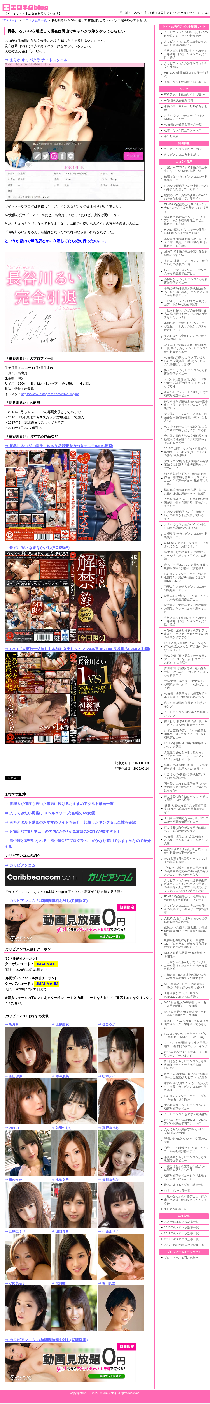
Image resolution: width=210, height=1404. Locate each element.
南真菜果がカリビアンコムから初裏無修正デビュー (185, 1159)
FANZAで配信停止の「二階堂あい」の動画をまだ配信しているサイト (185, 515)
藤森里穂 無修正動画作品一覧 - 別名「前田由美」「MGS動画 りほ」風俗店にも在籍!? (186, 242)
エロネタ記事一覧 (34, 20)
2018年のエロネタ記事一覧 (181, 1239)
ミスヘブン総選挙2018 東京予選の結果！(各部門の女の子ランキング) (186, 1044)
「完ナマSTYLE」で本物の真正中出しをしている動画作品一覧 (185, 169)
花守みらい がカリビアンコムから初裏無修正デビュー (186, 588)
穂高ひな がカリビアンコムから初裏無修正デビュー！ (186, 178)
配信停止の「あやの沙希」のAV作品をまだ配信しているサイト (185, 197)
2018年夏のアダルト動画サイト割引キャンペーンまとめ (185, 1053)
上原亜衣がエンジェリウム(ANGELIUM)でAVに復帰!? (181, 995)
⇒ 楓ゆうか (13, 1180)
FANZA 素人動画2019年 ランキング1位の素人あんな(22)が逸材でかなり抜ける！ (186, 646)
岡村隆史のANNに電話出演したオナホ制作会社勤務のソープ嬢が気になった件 (185, 787)
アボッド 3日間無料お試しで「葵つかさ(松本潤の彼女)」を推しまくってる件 (186, 383)
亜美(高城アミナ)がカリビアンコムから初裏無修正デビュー (186, 851)
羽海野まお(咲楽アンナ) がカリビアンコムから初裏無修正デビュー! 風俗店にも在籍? (186, 220)
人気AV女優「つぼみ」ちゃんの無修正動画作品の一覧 (185, 920)
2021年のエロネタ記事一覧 (181, 1221)
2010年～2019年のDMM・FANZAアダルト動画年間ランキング (185, 1122)
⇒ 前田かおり (61, 1128)
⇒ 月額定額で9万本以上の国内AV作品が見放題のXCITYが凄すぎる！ (62, 832)
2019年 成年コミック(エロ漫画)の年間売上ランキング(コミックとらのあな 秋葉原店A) (186, 452)
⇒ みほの (12, 1128)
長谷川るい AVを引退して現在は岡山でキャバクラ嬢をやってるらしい (186, 1024)
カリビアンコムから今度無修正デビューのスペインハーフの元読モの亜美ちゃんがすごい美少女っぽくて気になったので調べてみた (185, 885)
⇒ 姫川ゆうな (108, 1180)
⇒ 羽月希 (12, 1024)
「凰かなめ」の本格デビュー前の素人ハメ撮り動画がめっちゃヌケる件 (185, 1200)
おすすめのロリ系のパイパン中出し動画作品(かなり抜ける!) (185, 526)
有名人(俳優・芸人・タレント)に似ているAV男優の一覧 (186, 262)
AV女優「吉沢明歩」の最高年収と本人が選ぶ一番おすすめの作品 (185, 695)
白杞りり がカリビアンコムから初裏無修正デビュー (186, 535)
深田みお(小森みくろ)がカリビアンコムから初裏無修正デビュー (186, 597)
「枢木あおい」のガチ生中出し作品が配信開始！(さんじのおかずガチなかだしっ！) (186, 314)
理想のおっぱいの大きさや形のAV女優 (185, 1140)
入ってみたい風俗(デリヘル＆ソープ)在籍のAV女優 (186, 1131)
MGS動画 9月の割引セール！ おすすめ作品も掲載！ (186, 860)
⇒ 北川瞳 (58, 1283)
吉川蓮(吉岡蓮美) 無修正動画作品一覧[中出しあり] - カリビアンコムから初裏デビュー (186, 672)
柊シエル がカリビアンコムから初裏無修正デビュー (186, 371)
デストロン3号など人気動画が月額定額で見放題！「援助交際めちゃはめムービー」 (186, 465)
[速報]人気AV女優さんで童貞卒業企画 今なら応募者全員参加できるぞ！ (186, 809)
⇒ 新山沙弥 (13, 1076)
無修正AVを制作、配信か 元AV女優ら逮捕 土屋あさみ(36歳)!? (186, 766)
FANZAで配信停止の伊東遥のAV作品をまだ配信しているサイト (186, 187)
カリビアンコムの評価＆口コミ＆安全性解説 (185, 65)
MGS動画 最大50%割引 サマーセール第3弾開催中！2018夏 (185, 1013)
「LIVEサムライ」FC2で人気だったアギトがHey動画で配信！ (185, 302)
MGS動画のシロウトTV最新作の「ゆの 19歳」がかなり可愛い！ (184, 985)
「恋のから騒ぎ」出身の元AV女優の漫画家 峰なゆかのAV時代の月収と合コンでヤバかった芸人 (186, 871)
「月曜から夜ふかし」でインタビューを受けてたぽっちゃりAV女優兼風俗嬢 (185, 965)
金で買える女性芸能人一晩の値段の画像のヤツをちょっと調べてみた (185, 608)
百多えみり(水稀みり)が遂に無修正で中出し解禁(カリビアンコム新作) (186, 1075)
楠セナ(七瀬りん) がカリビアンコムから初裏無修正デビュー (185, 271)
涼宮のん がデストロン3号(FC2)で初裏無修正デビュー (186, 393)
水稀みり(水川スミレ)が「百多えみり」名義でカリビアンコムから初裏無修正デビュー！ (186, 1087)
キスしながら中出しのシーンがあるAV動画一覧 (185, 337)
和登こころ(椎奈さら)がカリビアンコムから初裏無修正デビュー (186, 1149)
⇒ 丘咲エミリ (15, 1231)
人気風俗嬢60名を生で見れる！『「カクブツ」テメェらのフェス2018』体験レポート (185, 756)
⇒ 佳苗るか (106, 1024)
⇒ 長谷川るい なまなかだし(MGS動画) (37, 548)
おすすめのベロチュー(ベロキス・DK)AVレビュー (186, 117)
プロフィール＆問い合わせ (181, 1257)
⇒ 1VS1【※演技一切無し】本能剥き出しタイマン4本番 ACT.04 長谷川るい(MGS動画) (77, 649)
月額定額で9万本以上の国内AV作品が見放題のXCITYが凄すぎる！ (185, 976)
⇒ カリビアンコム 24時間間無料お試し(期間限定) (46, 901)
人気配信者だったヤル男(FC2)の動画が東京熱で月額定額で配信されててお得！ (186, 502)
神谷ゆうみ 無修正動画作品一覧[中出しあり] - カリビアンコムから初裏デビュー (186, 405)
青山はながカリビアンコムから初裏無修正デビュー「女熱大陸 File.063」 (185, 1065)
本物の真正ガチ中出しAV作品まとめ (185, 108)
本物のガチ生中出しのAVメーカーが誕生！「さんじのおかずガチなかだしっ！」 (185, 326)
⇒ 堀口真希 (60, 1231)
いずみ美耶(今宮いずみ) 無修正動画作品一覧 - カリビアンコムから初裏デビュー (185, 734)
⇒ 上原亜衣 (60, 1024)
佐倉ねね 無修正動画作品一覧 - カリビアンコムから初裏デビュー (185, 723)
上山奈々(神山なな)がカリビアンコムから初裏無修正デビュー (186, 820)
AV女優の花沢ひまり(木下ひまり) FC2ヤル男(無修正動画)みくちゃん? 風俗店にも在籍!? (185, 361)
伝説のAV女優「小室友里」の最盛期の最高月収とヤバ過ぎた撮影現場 (185, 931)
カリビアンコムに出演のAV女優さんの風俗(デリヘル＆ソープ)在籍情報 (186, 909)
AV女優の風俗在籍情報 (178, 100)
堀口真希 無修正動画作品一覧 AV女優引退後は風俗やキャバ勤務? (185, 491)
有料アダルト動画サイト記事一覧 (185, 82)
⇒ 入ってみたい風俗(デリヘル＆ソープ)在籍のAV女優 (50, 813)
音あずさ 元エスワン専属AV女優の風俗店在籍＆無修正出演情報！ (186, 566)
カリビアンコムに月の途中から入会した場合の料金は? (185, 43)
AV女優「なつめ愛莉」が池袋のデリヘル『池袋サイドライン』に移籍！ (185, 555)
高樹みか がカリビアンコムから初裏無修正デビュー (186, 281)
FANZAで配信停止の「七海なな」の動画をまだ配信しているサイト (185, 898)
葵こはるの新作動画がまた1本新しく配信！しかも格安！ (186, 798)
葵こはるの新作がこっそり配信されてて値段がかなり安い (185, 829)
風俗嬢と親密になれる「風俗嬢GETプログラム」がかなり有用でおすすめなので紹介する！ (185, 944)
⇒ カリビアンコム (20, 865)
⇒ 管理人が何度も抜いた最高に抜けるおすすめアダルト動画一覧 (59, 804)
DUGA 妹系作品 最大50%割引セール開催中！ (186, 954)
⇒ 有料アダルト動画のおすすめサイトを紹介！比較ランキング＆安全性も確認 (70, 822)
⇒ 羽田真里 (106, 1283)
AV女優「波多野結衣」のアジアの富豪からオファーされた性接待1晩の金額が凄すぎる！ (186, 634)
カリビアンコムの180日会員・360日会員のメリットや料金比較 (186, 34)
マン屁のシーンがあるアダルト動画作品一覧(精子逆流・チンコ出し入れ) (186, 417)
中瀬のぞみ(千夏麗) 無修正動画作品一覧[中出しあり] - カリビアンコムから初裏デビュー (186, 292)
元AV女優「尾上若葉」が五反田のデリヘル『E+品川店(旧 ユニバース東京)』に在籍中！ (185, 659)
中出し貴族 (171, 136)
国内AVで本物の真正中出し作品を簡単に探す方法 (185, 253)
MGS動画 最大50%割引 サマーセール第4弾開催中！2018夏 (185, 1004)
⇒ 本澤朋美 (60, 1076)
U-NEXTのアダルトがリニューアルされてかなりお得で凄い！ (186, 544)
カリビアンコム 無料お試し (181, 154)
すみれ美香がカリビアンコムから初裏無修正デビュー (185, 1106)
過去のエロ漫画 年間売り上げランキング (186, 704)
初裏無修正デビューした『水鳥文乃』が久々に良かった (185, 1177)
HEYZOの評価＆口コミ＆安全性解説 (186, 74)
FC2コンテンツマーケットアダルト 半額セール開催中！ (185, 1097)
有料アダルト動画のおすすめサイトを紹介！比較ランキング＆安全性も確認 (185, 54)
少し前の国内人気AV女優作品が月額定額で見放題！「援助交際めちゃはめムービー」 (185, 439)
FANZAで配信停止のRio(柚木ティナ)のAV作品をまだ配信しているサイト (186, 208)
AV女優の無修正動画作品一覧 (183, 124)
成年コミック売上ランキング (182, 130)
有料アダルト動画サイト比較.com (185, 94)
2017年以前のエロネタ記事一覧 (184, 1245)
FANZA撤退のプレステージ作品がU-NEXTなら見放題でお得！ (185, 231)
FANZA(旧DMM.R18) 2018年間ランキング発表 (185, 745)
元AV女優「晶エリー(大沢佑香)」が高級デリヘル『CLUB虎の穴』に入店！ (186, 684)
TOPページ (10, 20)
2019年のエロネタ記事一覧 (181, 1233)
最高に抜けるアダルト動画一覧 (184, 1184)
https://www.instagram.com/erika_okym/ (50, 394)
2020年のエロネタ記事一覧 (181, 1227)
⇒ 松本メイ (106, 1076)
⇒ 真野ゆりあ (108, 1128)
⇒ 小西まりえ (108, 1231)
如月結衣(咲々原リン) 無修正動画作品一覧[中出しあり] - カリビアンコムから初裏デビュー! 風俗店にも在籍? (186, 479)
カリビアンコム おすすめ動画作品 (186, 1114)
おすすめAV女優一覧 (177, 1190)
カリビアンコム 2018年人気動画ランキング (186, 713)
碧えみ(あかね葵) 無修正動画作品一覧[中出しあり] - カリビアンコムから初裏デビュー (186, 348)
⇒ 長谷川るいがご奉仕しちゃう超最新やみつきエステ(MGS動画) (59, 446)
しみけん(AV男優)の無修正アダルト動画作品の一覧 (185, 776)
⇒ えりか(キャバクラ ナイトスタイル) (37, 60)
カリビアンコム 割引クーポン (183, 149)
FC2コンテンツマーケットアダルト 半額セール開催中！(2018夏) (185, 1035)
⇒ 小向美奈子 (15, 1283)
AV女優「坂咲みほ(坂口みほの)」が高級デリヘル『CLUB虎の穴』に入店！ (186, 840)
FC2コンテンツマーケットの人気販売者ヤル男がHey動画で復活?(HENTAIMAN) (185, 577)
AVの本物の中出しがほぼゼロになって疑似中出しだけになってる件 (185, 428)
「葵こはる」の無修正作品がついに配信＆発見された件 (185, 1168)
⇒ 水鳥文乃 (60, 1180)
